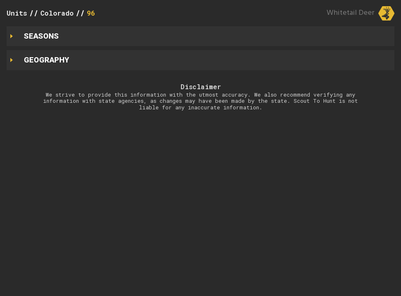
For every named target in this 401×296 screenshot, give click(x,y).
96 (91, 13)
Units (17, 13)
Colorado (57, 13)
